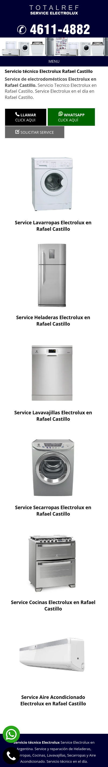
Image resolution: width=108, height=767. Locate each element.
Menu (33, 61)
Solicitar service (34, 132)
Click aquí (71, 116)
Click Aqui (25, 117)
